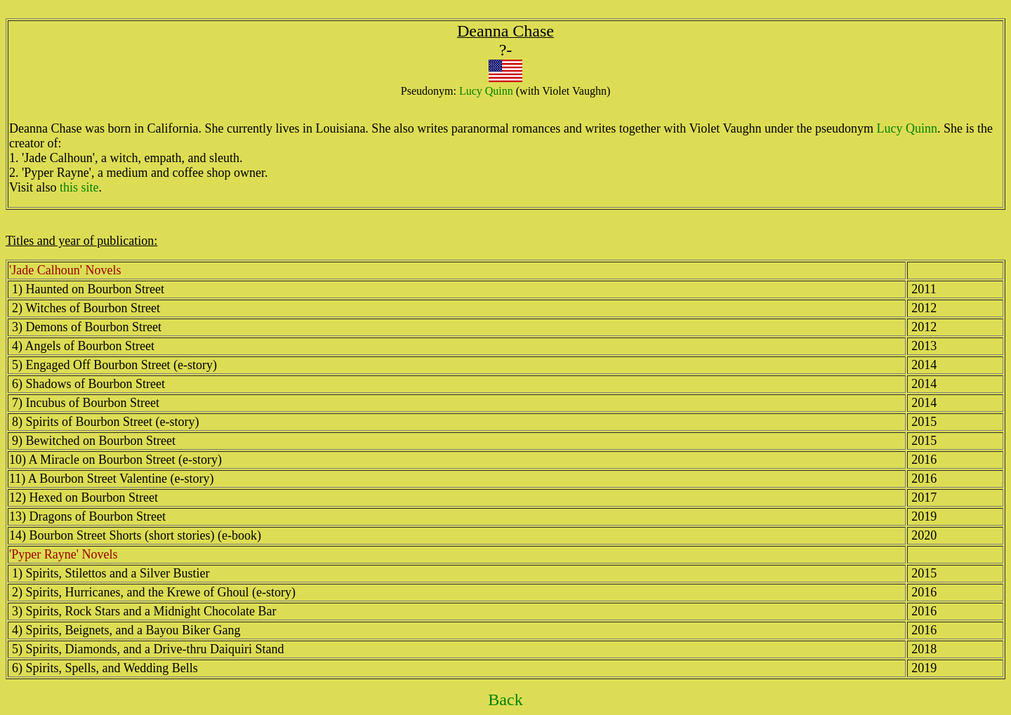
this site (79, 187)
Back (505, 699)
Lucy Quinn (486, 91)
